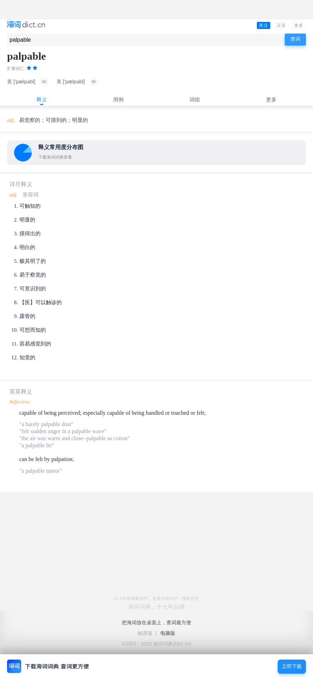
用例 (118, 99)
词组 (194, 99)
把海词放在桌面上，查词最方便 (156, 622)
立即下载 (292, 666)
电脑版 (167, 633)
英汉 (263, 25)
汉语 (281, 25)
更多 (298, 25)
